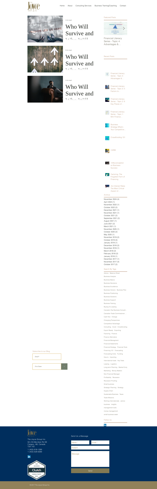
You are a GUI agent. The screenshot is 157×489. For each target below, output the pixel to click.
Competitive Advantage (112, 324)
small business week (111, 414)
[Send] (90, 470)
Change (114, 317)
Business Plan (121, 290)
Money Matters (117, 371)
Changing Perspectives (112, 320)
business (107, 404)
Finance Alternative (110, 337)
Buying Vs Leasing (110, 307)
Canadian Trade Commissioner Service (115, 313)
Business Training (110, 303)
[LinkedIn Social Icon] (105, 425)
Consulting (107, 327)
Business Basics (109, 280)
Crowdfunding (122, 327)
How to (106, 357)
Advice (106, 273)
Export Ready (108, 330)
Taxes (121, 394)
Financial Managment (111, 340)
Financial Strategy (110, 347)
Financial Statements (111, 344)
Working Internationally (111, 401)
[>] (64, 366)
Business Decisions (110, 283)
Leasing (106, 364)
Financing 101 (109, 350)
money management (111, 411)
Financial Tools (122, 347)
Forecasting (119, 350)
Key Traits (121, 361)
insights (113, 404)
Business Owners (110, 290)
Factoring (107, 334)
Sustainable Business (111, 394)
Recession (116, 377)
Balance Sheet (115, 273)
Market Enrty (123, 367)
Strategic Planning (110, 387)
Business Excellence (111, 286)
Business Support (110, 300)
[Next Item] (124, 28)
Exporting (117, 330)
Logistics (114, 364)
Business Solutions (110, 297)
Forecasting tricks (110, 354)
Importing (113, 357)
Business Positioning (111, 293)
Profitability (107, 377)
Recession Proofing (110, 381)
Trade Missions (109, 398)
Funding (120, 354)
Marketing (107, 371)
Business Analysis (110, 276)
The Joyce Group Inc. (37, 439)
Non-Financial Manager (112, 374)
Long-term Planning (110, 367)
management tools (110, 408)
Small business (109, 384)
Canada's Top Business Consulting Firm (115, 310)
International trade (110, 361)
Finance (114, 334)
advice (123, 401)
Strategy (120, 387)
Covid (114, 327)
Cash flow (107, 317)
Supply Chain (108, 391)
